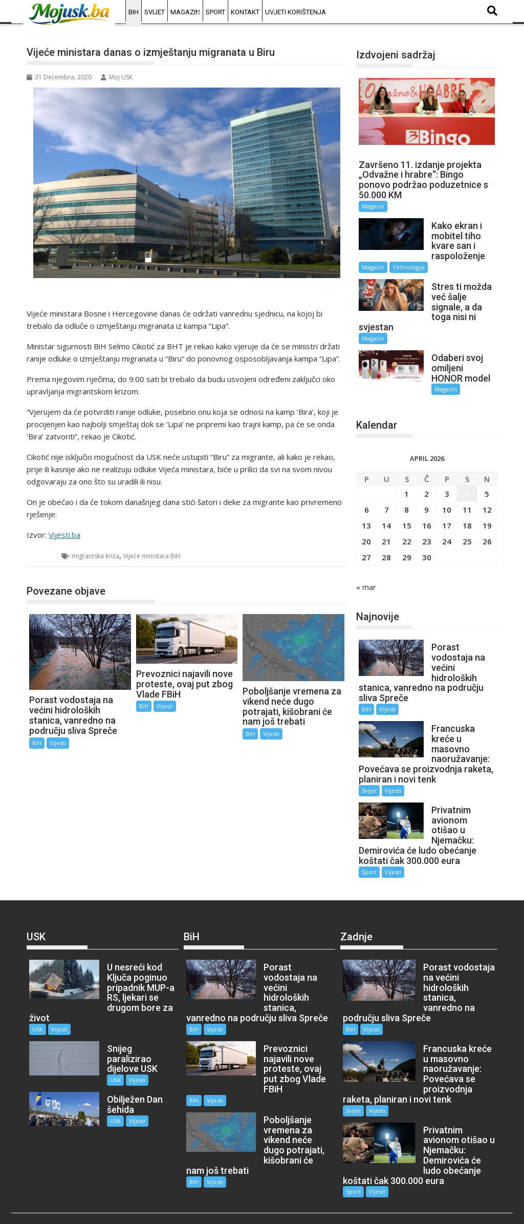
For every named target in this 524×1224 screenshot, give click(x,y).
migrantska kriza (95, 556)
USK (37, 1008)
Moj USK (117, 77)
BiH (133, 12)
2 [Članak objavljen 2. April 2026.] (426, 483)
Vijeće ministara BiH (152, 556)
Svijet (154, 12)
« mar (366, 577)
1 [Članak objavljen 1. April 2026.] (406, 483)
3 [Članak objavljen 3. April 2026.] (447, 483)
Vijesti (58, 743)
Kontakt (245, 12)
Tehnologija (408, 267)
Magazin (185, 12)
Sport (215, 12)
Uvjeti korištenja (295, 12)
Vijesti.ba (64, 535)
